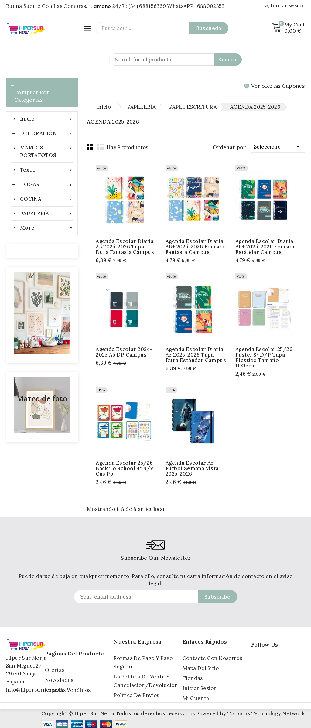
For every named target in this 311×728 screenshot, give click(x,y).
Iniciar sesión (200, 688)
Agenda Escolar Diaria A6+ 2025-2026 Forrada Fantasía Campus (196, 246)
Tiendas (193, 678)
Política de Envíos (136, 695)
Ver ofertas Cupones (274, 86)
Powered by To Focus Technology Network (250, 713)
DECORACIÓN (46, 133)
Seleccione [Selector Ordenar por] (278, 145)
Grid (90, 147)
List (100, 147)
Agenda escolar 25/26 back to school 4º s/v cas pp (124, 468)
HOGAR (46, 184)
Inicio (46, 119)
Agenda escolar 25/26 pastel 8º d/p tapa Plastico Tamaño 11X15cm (263, 357)
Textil (46, 170)
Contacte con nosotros (212, 658)
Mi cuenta (196, 698)
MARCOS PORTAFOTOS (46, 151)
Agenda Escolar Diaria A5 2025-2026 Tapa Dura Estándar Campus (196, 355)
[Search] (175, 59)
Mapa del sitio (201, 668)
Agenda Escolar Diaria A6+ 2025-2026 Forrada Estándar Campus (265, 246)
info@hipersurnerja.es (34, 689)
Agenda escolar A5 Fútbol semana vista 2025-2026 (192, 468)
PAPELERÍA (46, 213)
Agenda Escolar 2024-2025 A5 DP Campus (124, 352)
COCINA (46, 199)
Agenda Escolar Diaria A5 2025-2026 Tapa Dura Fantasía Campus (125, 246)
